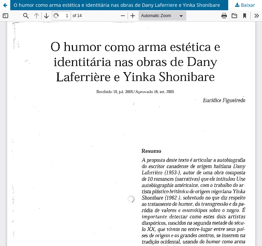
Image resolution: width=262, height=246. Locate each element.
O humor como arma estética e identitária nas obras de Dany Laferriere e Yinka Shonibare (117, 5)
